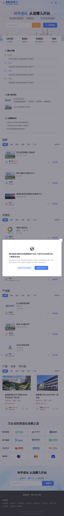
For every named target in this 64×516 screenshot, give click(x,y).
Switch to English (24, 268)
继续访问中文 (41, 268)
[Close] (60, 240)
